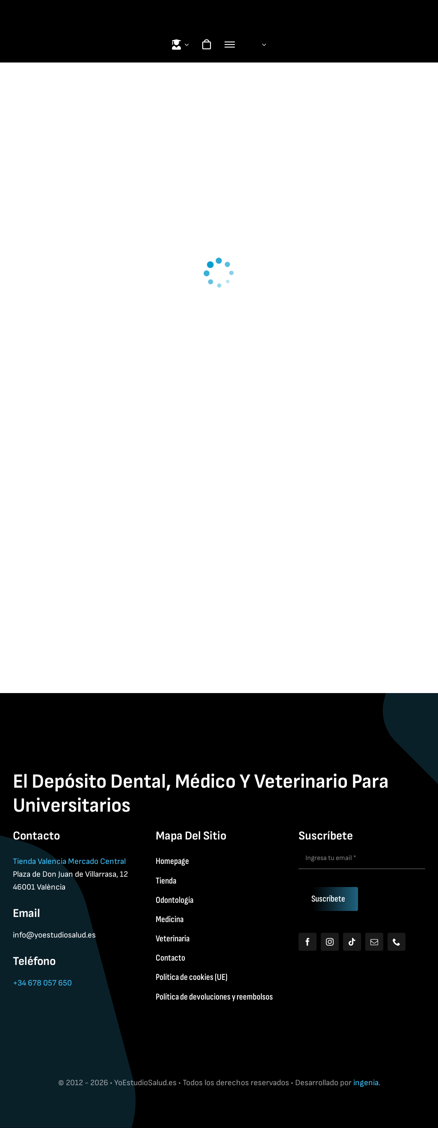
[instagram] (330, 942)
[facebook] (308, 942)
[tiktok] (352, 942)
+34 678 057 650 (42, 983)
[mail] (374, 942)
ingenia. (366, 1083)
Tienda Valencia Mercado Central (69, 861)
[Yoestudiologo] (219, 8)
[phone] (396, 942)
